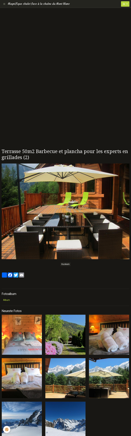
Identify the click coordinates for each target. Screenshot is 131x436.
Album (6, 300)
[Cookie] (6, 429)
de (124, 4)
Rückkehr (65, 264)
